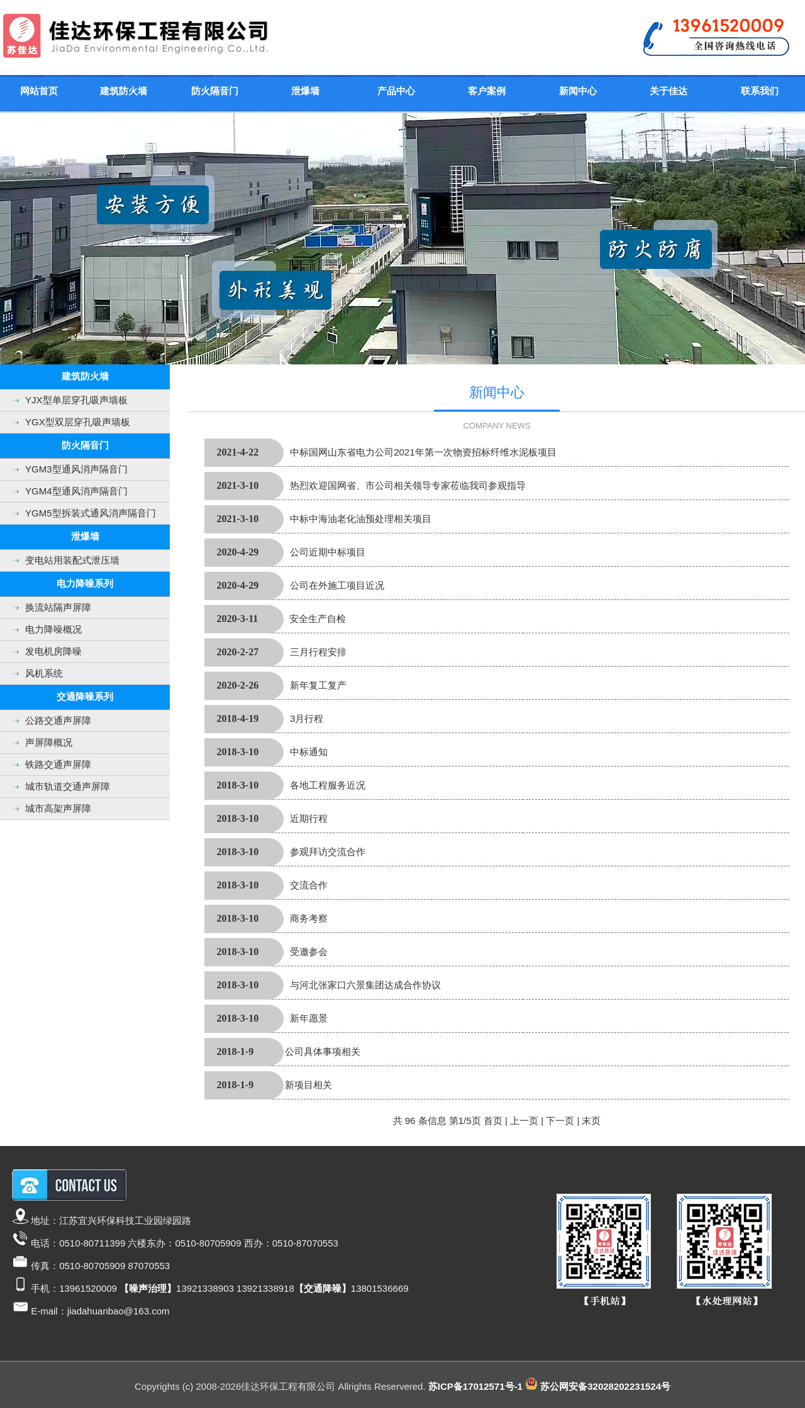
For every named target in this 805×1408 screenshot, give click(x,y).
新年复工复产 (318, 685)
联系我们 (760, 90)
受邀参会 (309, 951)
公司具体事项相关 (322, 1051)
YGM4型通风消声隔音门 (76, 491)
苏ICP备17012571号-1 (475, 1386)
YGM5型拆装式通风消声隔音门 (90, 513)
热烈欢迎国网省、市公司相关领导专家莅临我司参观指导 (408, 485)
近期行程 (309, 818)
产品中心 (396, 90)
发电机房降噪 (53, 651)
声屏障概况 (48, 742)
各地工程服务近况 (327, 785)
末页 (591, 1120)
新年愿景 (309, 1018)
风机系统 (44, 673)
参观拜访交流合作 (327, 851)
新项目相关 (308, 1084)
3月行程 (306, 718)
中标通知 (309, 751)
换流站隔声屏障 (58, 607)
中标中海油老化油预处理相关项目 (360, 518)
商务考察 (309, 918)
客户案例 (487, 90)
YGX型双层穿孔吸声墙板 (77, 422)
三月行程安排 (318, 652)
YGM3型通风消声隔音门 (76, 469)
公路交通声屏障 (58, 720)
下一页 (560, 1120)
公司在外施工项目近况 (337, 585)
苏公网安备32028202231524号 (605, 1386)
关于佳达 (668, 90)
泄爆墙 (305, 90)
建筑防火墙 (123, 90)
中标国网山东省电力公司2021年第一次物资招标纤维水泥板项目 (423, 452)
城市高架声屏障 (58, 808)
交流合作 (309, 885)
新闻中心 (578, 90)
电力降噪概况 (53, 629)
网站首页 (39, 90)
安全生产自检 (317, 618)
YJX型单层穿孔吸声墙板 (76, 400)
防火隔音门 (214, 90)
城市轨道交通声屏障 (67, 786)
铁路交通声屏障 (58, 764)
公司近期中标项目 (327, 552)
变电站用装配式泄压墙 (72, 560)
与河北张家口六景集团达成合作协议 (365, 985)
